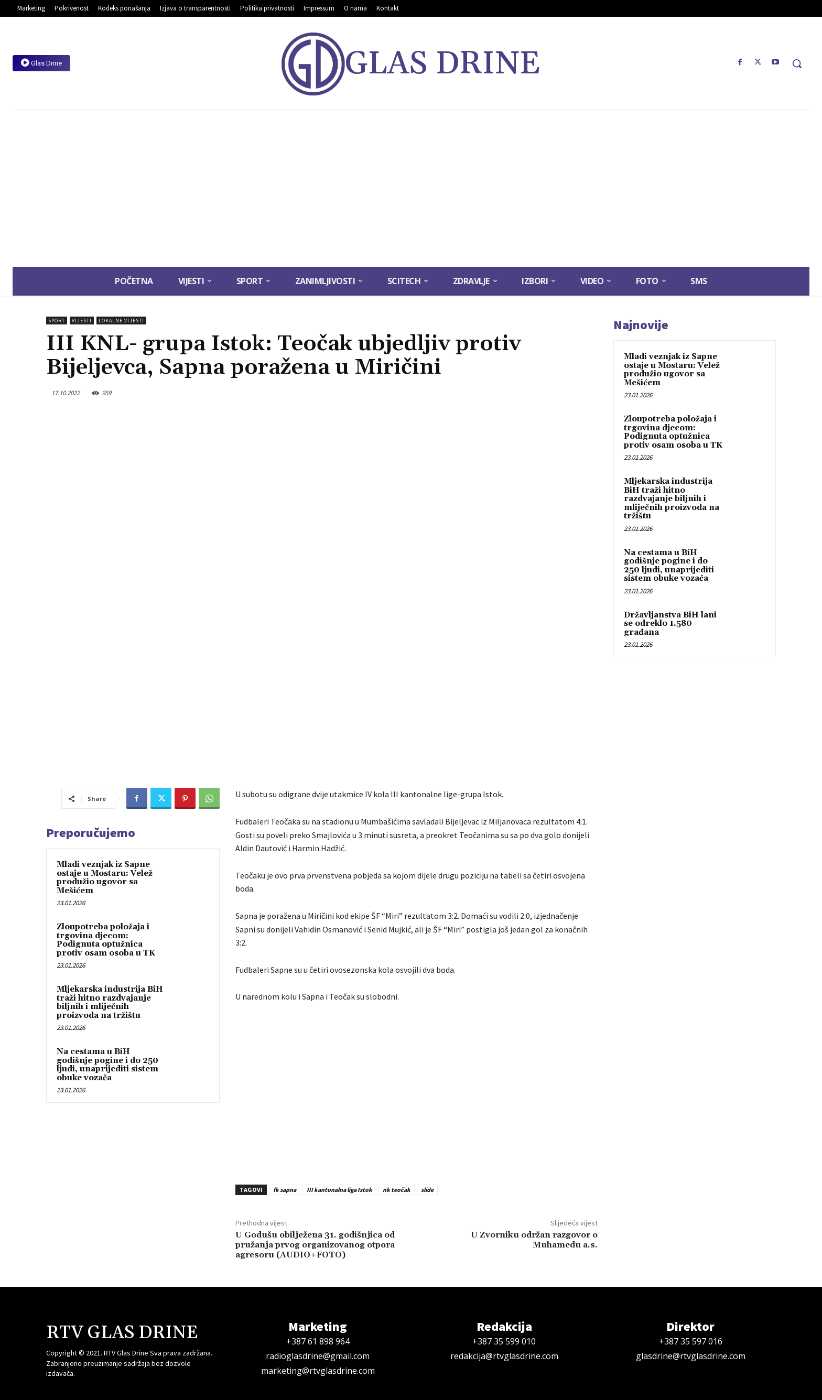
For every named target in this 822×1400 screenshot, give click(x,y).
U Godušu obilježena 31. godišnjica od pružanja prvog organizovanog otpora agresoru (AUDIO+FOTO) (315, 1245)
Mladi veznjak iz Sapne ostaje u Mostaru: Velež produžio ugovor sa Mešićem (105, 878)
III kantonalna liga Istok (339, 1189)
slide (427, 1189)
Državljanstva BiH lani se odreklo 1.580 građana (670, 623)
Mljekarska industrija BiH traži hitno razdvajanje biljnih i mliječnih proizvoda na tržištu (110, 1002)
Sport (56, 320)
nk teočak (396, 1189)
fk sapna (284, 1189)
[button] (796, 63)
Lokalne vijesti (121, 320)
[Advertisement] (411, 188)
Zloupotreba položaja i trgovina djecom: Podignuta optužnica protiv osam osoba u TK (106, 940)
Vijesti (82, 320)
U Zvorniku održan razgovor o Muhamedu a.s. (534, 1240)
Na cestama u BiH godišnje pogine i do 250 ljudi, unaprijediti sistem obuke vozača (107, 1065)
